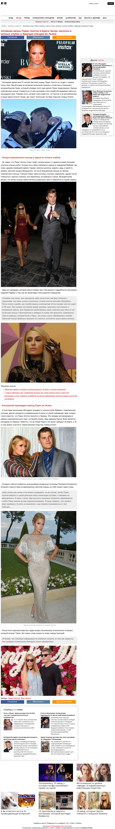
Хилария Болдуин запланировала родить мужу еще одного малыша (20, 738)
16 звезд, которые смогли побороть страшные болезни (92, 812)
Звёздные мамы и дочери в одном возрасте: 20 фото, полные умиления (35, 389)
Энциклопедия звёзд (72, 22)
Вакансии (46, 826)
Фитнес (60, 18)
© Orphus (78, 823)
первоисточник (87, 828)
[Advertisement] (97, 42)
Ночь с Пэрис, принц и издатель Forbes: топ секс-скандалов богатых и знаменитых (19, 715)
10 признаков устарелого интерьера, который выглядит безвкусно (55, 813)
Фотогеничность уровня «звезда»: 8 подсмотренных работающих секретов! (91, 785)
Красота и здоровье (92, 18)
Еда (80, 18)
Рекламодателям (57, 826)
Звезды (18, 18)
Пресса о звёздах (57, 22)
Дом (104, 18)
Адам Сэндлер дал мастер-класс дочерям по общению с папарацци (58, 738)
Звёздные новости (42, 22)
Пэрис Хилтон (14, 698)
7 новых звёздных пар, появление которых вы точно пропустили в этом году (36, 393)
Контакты (68, 826)
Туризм (27, 18)
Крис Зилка (25, 698)
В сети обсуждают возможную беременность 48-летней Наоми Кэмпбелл (58, 714)
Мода (11, 18)
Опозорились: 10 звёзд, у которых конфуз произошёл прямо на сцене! (53, 785)
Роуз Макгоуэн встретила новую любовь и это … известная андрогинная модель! (102, 93)
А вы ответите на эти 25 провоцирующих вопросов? (15, 812)
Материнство (71, 18)
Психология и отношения (43, 18)
